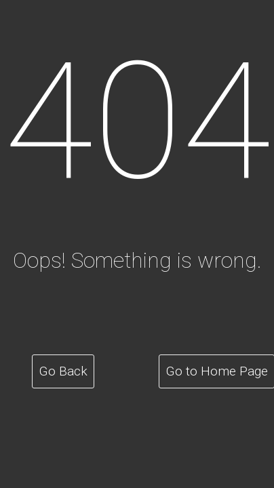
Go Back (63, 371)
